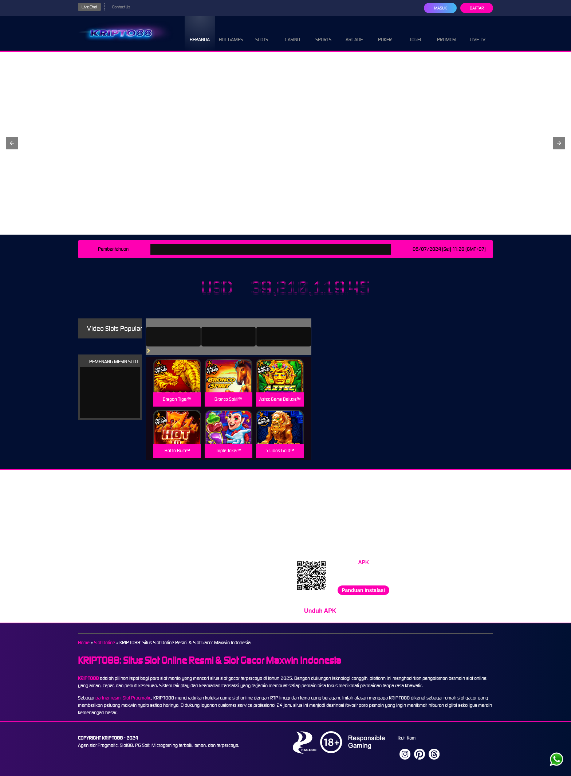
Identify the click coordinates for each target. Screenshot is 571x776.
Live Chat (89, 6)
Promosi (446, 33)
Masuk (440, 8)
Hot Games (231, 33)
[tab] (173, 336)
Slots (261, 33)
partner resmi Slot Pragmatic (123, 698)
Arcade (354, 33)
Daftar (477, 8)
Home (84, 642)
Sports (323, 33)
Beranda (200, 33)
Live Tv (477, 33)
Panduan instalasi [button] (363, 590)
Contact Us (121, 6)
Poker (385, 33)
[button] (12, 143)
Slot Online (104, 642)
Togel (415, 33)
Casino (292, 33)
